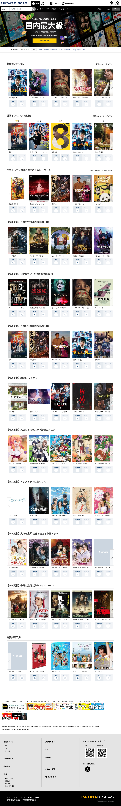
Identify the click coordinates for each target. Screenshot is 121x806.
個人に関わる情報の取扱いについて (70, 726)
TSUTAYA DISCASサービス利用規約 (27, 726)
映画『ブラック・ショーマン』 (40, 152)
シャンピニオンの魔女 (80, 464)
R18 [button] (115, 9)
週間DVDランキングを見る (103, 116)
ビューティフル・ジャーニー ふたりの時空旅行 (67, 256)
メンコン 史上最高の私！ (103, 515)
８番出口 (54, 152)
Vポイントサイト (51, 776)
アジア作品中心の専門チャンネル (11, 711)
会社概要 (4, 726)
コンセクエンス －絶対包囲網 (104, 256)
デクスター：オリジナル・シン (40, 619)
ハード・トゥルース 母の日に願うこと (107, 98)
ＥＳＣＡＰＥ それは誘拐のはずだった (64, 412)
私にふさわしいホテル (37, 671)
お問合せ (48, 757)
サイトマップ (26, 730)
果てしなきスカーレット (38, 204)
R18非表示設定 (9, 786)
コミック (56, 3)
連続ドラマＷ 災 (78, 412)
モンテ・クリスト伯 (36, 256)
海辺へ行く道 (56, 671)
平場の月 (97, 360)
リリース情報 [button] (51, 9)
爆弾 (10, 152)
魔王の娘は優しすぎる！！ (103, 464)
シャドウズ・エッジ (15, 256)
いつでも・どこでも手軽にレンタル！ (12, 701)
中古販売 (7, 783)
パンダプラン (99, 204)
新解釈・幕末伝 (13, 204)
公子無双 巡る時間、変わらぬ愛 (83, 567)
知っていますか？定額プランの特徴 (63, 701)
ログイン (117, 5)
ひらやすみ (12, 412)
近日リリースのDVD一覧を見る (101, 170)
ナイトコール (99, 308)
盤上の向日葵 (99, 152)
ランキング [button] (63, 9)
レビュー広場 (50, 769)
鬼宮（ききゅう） (78, 515)
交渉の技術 (33, 515)
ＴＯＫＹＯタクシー (79, 204)
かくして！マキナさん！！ (17, 464)
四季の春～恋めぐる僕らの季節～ (62, 515)
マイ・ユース (13, 515)
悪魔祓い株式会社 (78, 256)
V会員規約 (11, 726)
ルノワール (98, 671)
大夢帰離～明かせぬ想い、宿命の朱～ (42, 567)
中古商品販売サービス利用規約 (48, 726)
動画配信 (6, 766)
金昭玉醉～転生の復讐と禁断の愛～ (63, 567)
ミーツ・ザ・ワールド (16, 671)
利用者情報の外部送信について (11, 730)
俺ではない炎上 (13, 98)
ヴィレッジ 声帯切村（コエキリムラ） (64, 308)
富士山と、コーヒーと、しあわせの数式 (85, 671)
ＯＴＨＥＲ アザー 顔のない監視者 (63, 98)
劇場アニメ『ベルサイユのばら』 (83, 98)
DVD (37, 3)
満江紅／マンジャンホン (38, 308)
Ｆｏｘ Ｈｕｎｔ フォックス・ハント (21, 308)
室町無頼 (54, 204)
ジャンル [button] (40, 9)
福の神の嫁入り (13, 567)
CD (46, 3)
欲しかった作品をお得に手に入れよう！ (38, 701)
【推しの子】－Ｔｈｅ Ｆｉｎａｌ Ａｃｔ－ (44, 98)
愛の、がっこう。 (35, 412)
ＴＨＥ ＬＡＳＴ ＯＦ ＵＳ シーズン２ (66, 619)
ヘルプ (108, 9)
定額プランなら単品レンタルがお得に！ (90, 701)
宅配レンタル (9, 778)
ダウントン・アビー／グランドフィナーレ (22, 619)
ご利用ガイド (100, 9)
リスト (111, 5)
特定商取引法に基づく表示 (90, 726)
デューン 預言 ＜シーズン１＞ (83, 619)
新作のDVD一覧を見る (104, 64)
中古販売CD (69, 3)
